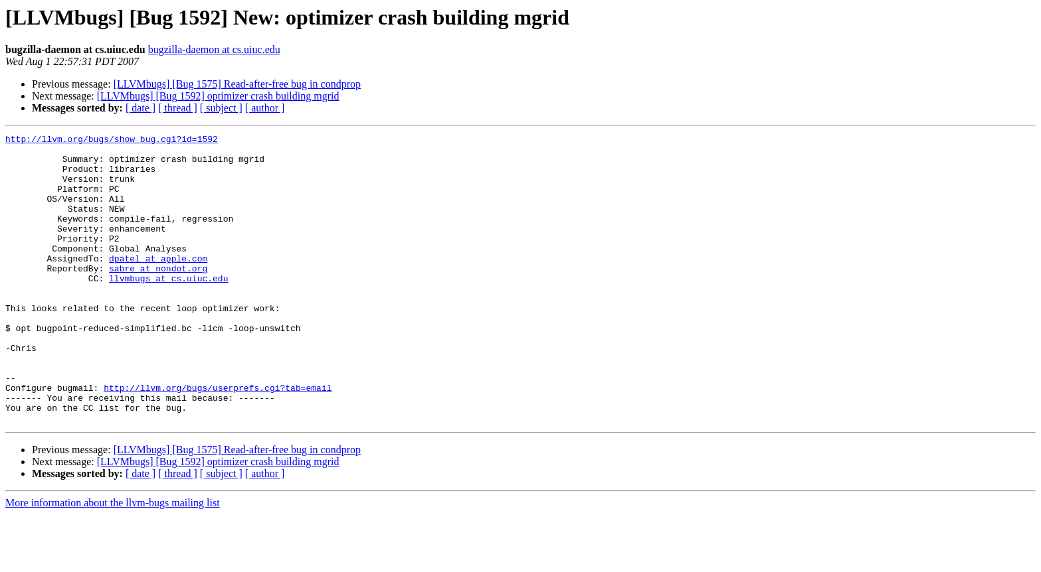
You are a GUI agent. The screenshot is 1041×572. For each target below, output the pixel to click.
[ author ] (265, 107)
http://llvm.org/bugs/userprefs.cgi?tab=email (217, 439)
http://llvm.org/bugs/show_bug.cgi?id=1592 (111, 141)
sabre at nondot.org (158, 296)
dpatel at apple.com (158, 284)
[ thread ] (177, 107)
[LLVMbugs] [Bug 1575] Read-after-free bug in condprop (237, 84)
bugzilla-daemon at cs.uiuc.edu (214, 49)
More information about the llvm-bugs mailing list (112, 560)
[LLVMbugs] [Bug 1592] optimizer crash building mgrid (218, 96)
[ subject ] (221, 107)
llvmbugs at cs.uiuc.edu (168, 308)
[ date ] (140, 107)
